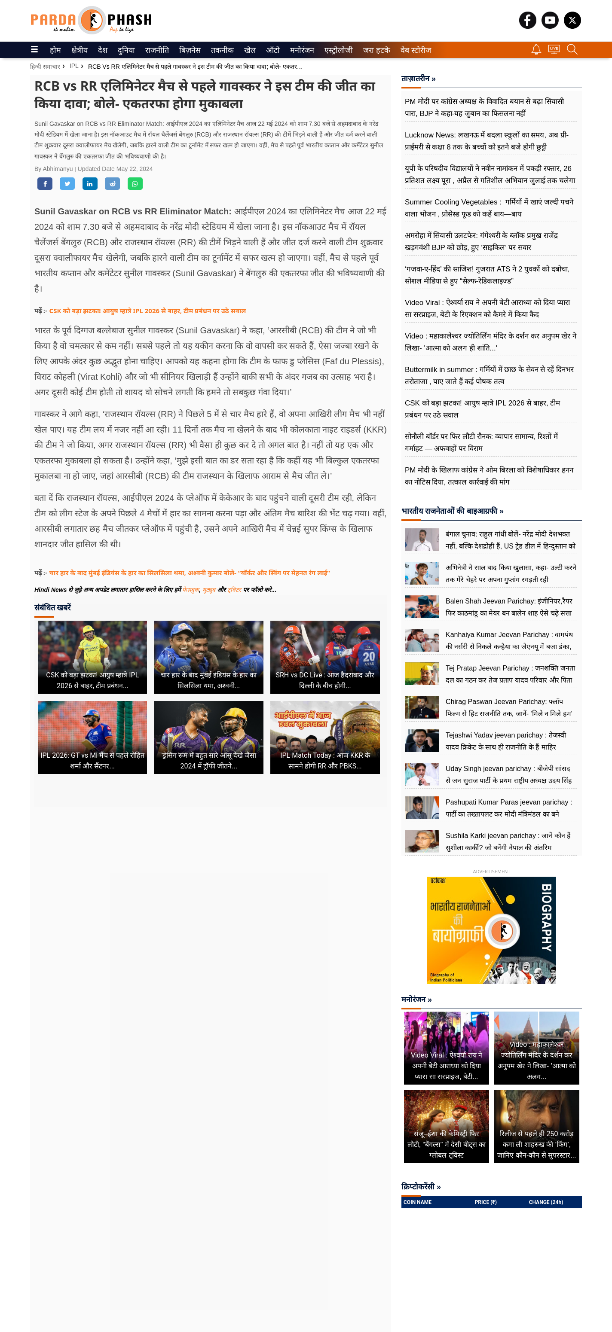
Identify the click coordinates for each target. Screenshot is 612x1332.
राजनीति (155, 50)
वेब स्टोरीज (414, 50)
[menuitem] (55, 50)
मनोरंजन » (416, 999)
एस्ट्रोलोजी (336, 50)
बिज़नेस (188, 50)
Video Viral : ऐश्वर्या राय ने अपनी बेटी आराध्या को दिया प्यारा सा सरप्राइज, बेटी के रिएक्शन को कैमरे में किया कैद (487, 309)
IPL (74, 65)
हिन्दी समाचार (45, 66)
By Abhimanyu (54, 168)
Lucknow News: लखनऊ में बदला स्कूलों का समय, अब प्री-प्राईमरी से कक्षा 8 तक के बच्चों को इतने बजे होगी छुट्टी (487, 141)
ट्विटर (234, 589)
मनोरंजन (300, 50)
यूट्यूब (209, 589)
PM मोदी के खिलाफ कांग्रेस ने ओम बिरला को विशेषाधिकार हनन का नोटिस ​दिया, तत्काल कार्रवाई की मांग (489, 476)
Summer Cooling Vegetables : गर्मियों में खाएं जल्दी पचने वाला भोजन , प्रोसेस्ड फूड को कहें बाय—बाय (489, 208)
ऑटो (272, 50)
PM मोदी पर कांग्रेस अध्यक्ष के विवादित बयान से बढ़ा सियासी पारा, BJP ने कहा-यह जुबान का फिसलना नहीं (484, 108)
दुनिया (125, 50)
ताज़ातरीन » (418, 78)
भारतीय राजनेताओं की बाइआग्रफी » (452, 511)
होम (55, 50)
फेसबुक (190, 589)
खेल (249, 50)
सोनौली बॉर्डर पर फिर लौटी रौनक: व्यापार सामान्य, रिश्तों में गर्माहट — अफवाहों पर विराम (481, 443)
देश (102, 50)
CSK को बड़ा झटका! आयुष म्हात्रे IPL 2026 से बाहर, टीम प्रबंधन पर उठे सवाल (147, 310)
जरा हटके (375, 50)
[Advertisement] (210, 887)
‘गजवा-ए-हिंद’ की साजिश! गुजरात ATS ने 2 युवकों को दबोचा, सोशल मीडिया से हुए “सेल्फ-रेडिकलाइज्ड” (487, 275)
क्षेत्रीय (78, 50)
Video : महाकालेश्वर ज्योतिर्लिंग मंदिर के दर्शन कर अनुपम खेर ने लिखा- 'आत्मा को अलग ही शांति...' (490, 342)
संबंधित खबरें (52, 607)
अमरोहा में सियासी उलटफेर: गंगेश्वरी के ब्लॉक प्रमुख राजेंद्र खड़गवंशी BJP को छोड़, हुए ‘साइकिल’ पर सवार (481, 242)
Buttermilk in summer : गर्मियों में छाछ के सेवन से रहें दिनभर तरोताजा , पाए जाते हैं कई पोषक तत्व (489, 376)
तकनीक (221, 50)
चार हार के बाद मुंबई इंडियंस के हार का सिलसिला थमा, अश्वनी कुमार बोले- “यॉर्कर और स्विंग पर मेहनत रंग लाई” (189, 572)
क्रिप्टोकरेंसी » (421, 1187)
